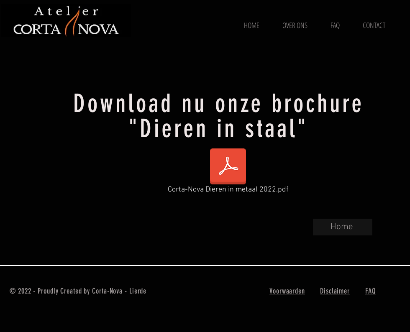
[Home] (342, 227)
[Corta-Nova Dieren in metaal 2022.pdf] (228, 172)
